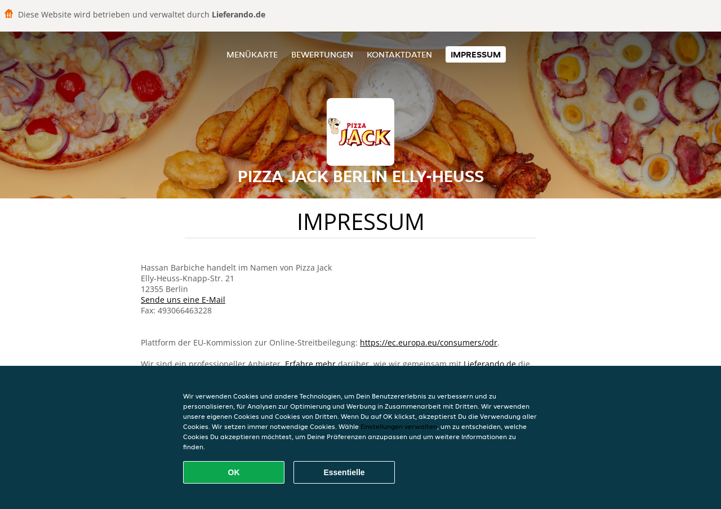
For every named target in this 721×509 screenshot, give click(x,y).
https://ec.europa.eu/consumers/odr (428, 342)
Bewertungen (322, 54)
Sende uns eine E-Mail (183, 299)
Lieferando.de (490, 363)
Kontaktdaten (399, 54)
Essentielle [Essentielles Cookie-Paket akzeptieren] (343, 472)
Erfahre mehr (310, 363)
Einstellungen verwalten (398, 426)
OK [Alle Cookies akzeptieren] (234, 472)
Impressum (476, 54)
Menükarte (252, 54)
